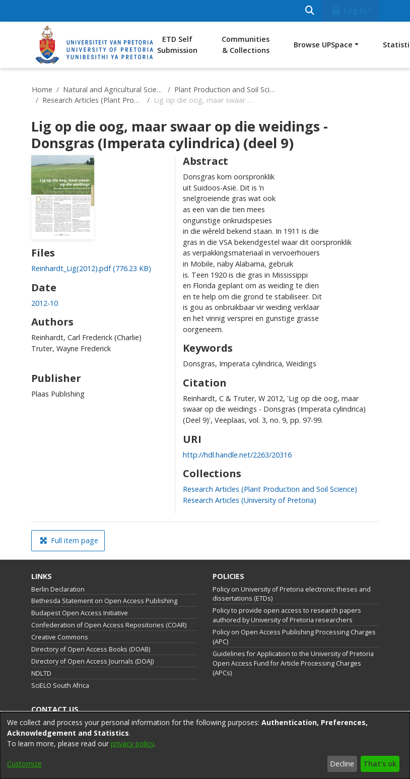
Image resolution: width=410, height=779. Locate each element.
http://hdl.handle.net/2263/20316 (237, 455)
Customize (24, 763)
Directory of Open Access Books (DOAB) (90, 649)
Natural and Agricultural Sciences (113, 89)
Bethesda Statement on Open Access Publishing (104, 601)
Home (42, 89)
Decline (342, 763)
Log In (348, 10)
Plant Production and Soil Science (224, 89)
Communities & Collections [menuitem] (245, 44)
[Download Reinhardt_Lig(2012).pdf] (91, 268)
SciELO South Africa (60, 685)
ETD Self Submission (177, 44)
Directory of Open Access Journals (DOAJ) (92, 661)
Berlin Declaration (58, 589)
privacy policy (132, 743)
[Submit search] (309, 11)
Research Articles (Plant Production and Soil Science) (92, 100)
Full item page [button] (69, 540)
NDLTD (41, 673)
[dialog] (205, 745)
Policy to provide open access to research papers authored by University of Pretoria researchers (287, 615)
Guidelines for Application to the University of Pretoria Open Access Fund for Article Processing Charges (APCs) (293, 663)
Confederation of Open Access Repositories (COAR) (108, 625)
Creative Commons (59, 637)
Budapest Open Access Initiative (79, 613)
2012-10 (44, 303)
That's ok (379, 763)
